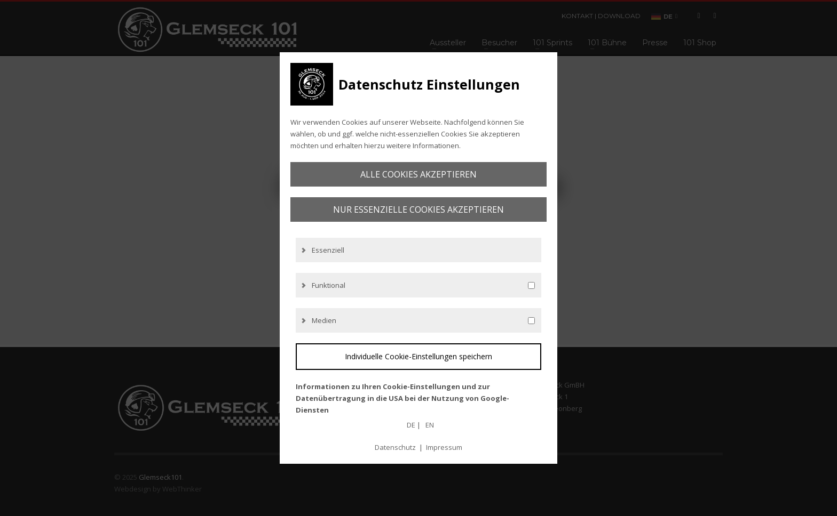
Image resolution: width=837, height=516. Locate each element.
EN (429, 425)
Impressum (444, 447)
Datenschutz (395, 447)
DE (411, 425)
